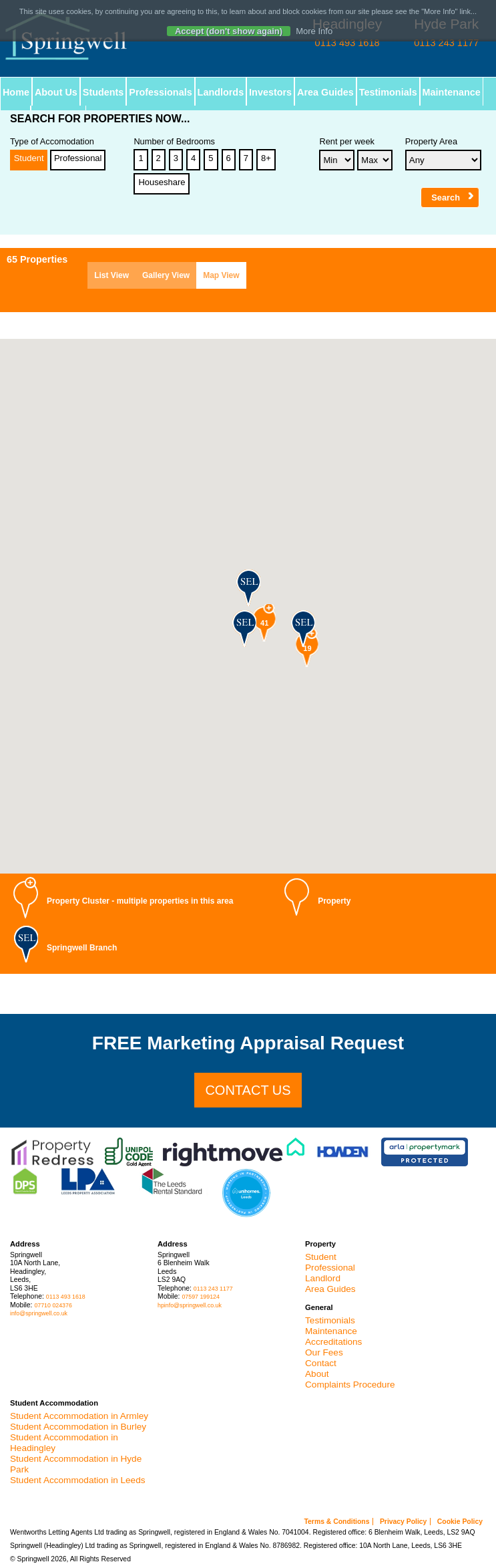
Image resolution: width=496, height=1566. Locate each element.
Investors (271, 92)
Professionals (161, 92)
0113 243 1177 (213, 1288)
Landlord (322, 1278)
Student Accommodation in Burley (78, 1427)
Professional (78, 158)
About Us (56, 92)
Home (16, 92)
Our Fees (324, 1352)
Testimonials (389, 92)
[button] (248, 587)
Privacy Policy (403, 1521)
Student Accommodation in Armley (79, 1416)
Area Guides (326, 92)
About (317, 1374)
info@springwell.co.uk (38, 1313)
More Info (314, 31)
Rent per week (347, 142)
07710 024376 (52, 1305)
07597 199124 (200, 1296)
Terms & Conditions (337, 1521)
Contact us (247, 1090)
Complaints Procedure (350, 1385)
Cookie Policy (460, 1521)
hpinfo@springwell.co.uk (190, 1305)
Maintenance (452, 92)
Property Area (431, 142)
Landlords (221, 92)
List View (111, 275)
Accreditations (333, 1342)
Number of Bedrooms (174, 142)
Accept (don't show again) (228, 31)
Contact (320, 1363)
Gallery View (166, 275)
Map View (221, 275)
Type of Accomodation (52, 142)
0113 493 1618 (65, 1296)
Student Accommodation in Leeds (78, 1480)
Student (29, 158)
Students (103, 92)
